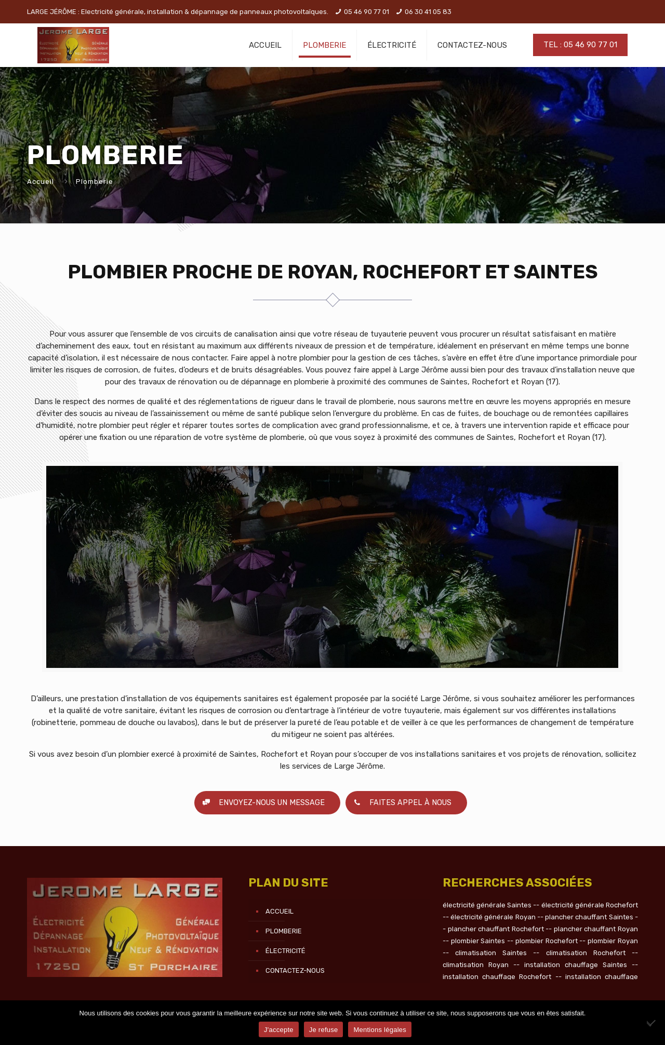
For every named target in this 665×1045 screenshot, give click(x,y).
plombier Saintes (478, 941)
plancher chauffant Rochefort (496, 929)
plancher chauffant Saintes (589, 917)
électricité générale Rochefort (589, 905)
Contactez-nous (295, 970)
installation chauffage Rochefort (497, 977)
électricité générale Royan (493, 917)
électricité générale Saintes (487, 905)
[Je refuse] (652, 1022)
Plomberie (283, 931)
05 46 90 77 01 (366, 12)
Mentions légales (379, 1030)
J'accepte (279, 1030)
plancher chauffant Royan (596, 929)
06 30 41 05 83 (428, 12)
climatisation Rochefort (586, 953)
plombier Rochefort (546, 941)
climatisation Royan (476, 965)
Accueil (40, 181)
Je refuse (323, 1030)
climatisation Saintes (491, 953)
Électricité (285, 951)
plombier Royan (613, 941)
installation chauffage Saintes (575, 965)
